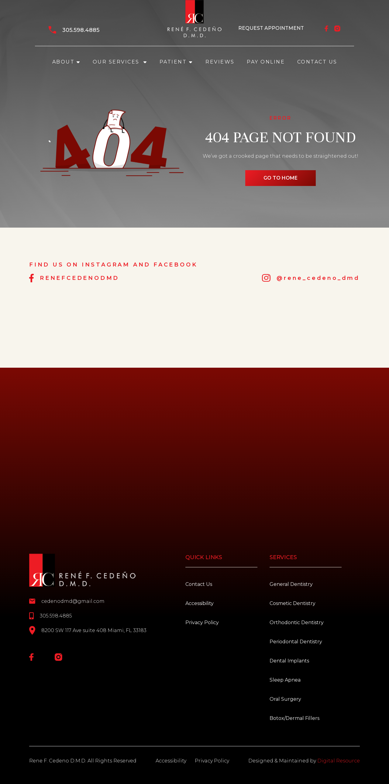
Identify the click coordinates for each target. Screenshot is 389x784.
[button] (66, 62)
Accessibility (171, 761)
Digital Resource (338, 761)
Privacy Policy (212, 761)
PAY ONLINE (266, 62)
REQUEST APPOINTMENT (271, 28)
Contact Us (317, 62)
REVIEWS (220, 62)
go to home (280, 178)
